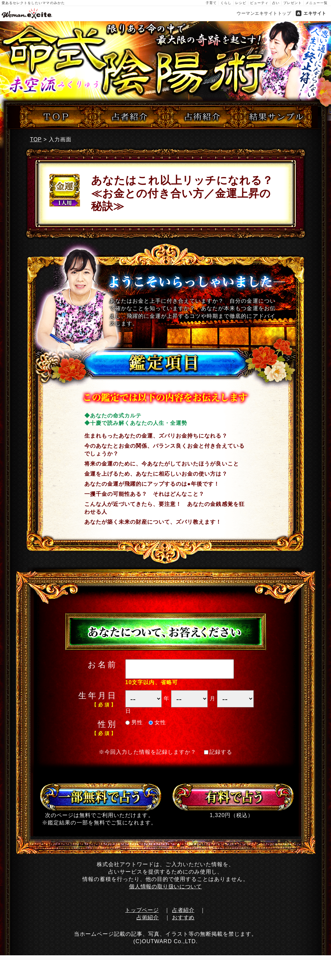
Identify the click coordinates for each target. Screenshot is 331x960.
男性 (134, 722)
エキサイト (314, 13)
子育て (211, 3)
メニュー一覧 (316, 3)
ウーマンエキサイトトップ (264, 13)
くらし (226, 3)
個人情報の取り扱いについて (165, 886)
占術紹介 (147, 917)
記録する (218, 752)
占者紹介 (183, 910)
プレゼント (292, 3)
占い (276, 3)
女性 (157, 722)
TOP (36, 139)
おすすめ (183, 917)
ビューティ (259, 3)
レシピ (240, 3)
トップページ (142, 910)
